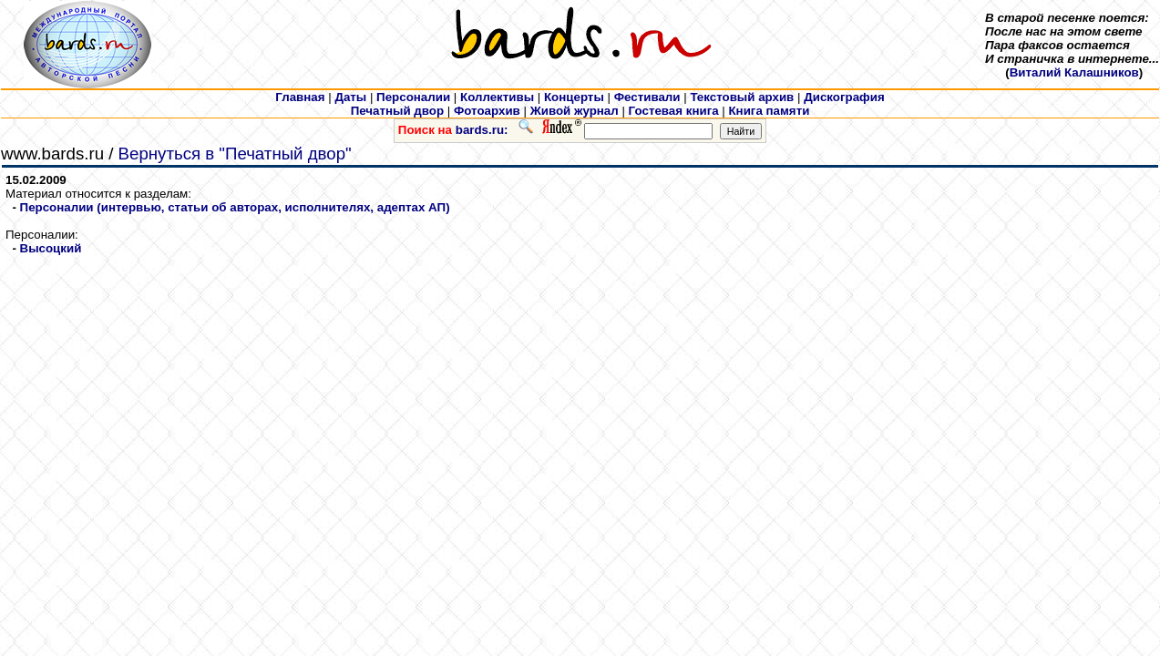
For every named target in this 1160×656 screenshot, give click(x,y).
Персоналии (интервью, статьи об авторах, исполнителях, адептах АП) (235, 207)
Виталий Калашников (1074, 72)
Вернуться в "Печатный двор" (235, 153)
